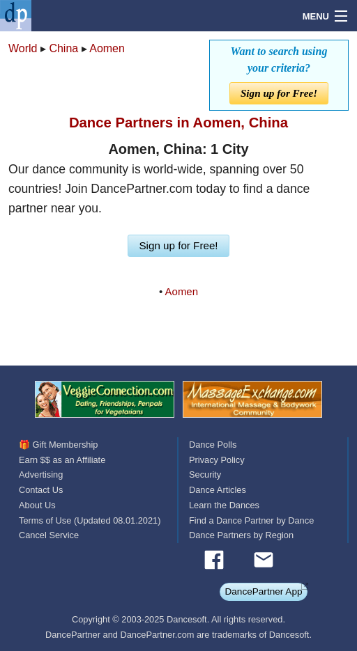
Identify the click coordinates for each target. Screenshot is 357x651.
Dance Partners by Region (241, 535)
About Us (37, 505)
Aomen (107, 48)
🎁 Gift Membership (58, 444)
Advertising (41, 474)
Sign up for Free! (279, 93)
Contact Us (41, 490)
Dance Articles (217, 490)
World (23, 48)
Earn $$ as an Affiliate (62, 460)
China (63, 48)
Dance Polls (212, 444)
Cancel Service (49, 535)
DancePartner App (263, 591)
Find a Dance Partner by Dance (251, 520)
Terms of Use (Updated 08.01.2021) (89, 520)
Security (205, 474)
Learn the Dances (224, 505)
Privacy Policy (217, 460)
